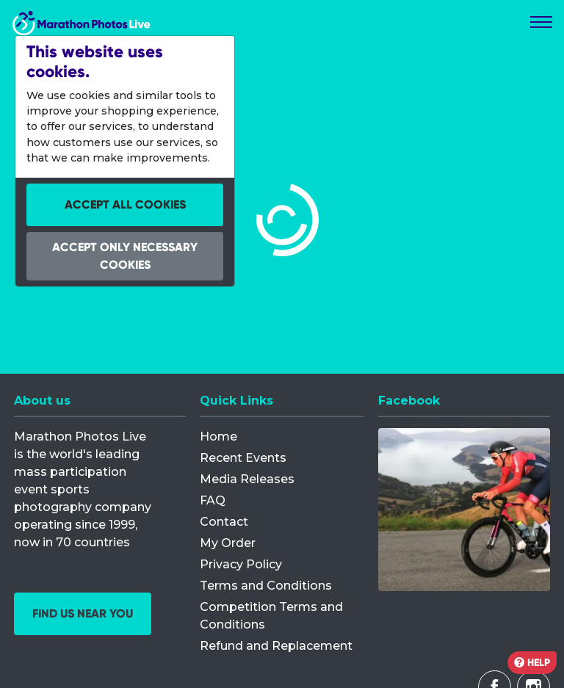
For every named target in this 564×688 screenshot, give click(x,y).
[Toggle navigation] (541, 22)
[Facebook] (464, 509)
